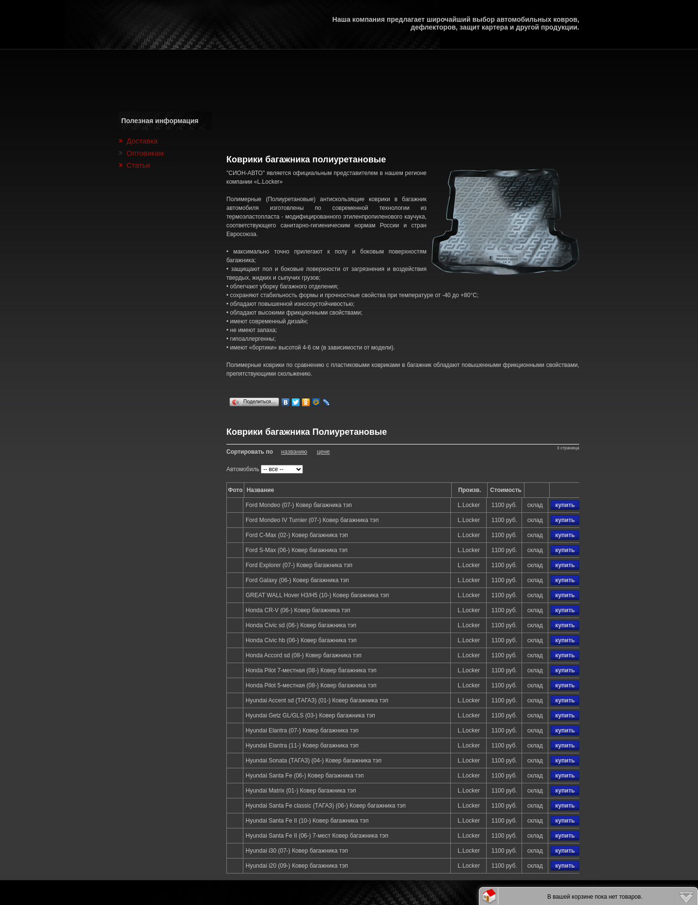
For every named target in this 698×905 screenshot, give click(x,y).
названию (294, 451)
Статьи (138, 165)
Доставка (142, 141)
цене (323, 451)
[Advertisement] (402, 124)
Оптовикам (145, 153)
